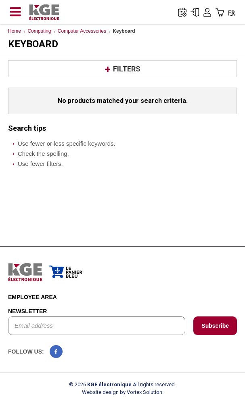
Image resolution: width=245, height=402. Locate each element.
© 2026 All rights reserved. (122, 384)
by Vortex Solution (141, 392)
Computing (39, 31)
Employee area (32, 297)
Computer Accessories (82, 31)
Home (14, 31)
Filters (126, 69)
